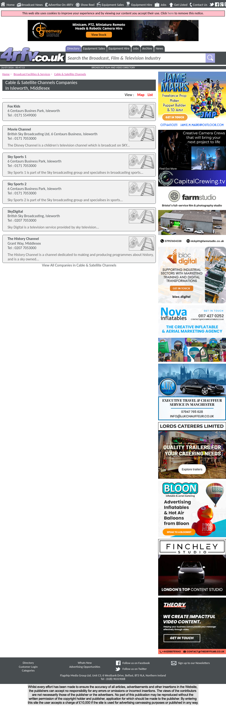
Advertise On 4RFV (60, 5)
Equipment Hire (141, 5)
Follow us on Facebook (136, 663)
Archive (147, 48)
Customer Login (28, 666)
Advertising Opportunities (84, 666)
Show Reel (88, 5)
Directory (73, 48)
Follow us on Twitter (135, 669)
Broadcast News (32, 5)
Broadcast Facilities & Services (32, 74)
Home (11, 5)
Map (140, 95)
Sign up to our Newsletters (194, 663)
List (150, 95)
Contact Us (200, 5)
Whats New (85, 662)
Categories (28, 670)
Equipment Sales (113, 5)
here (171, 13)
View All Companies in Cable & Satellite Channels (79, 265)
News (159, 48)
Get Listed (181, 5)
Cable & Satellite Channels (70, 74)
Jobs (163, 5)
